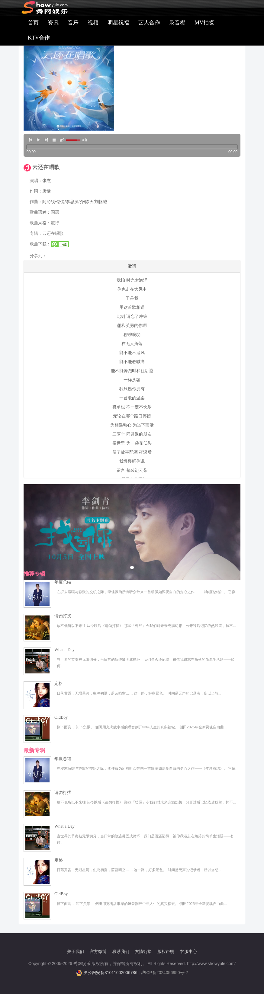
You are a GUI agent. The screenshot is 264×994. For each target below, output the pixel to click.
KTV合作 (39, 38)
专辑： (36, 233)
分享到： (38, 255)
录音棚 (177, 23)
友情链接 (143, 951)
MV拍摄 (204, 23)
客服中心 (188, 951)
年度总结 (62, 582)
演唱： (36, 180)
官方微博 (98, 951)
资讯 (53, 23)
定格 (58, 683)
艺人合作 (149, 23)
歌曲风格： (40, 222)
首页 (33, 23)
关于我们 (75, 951)
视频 (93, 23)
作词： (36, 191)
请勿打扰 (62, 616)
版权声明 (165, 951)
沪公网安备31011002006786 (110, 972)
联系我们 (120, 951)
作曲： (36, 201)
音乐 (73, 23)
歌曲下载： (40, 243)
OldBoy (61, 717)
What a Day (64, 649)
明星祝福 (118, 23)
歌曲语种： (40, 212)
